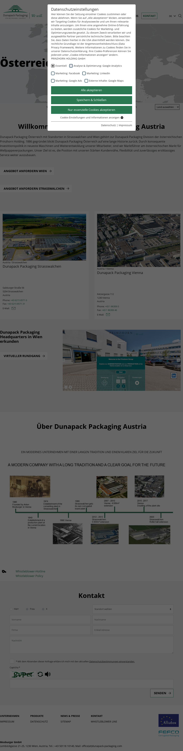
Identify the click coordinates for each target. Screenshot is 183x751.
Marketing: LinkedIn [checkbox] (98, 73)
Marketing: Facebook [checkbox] (67, 73)
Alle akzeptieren (91, 90)
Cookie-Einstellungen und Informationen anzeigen (91, 117)
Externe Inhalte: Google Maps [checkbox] (106, 80)
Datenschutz (108, 125)
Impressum (125, 125)
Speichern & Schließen (91, 100)
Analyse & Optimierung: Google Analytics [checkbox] (98, 65)
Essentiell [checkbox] (61, 65)
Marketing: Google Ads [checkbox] (68, 80)
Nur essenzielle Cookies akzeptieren (91, 110)
